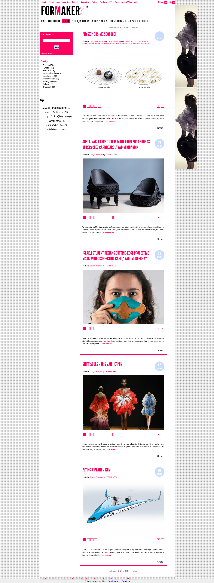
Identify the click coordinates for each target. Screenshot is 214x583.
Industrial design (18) (52, 73)
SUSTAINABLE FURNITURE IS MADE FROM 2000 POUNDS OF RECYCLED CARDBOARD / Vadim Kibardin (116, 144)
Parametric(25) (56, 120)
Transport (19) (49, 87)
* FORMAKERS (111, 155)
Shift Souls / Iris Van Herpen (102, 364)
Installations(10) (61, 107)
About (43, 2)
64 (130, 27)
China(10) (57, 116)
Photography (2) (50, 81)
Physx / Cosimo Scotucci (99, 34)
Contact (75, 2)
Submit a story (54, 2)
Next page (135, 27)
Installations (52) (50, 76)
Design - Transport (96, 477)
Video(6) (68, 117)
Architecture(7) (60, 112)
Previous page (113, 27)
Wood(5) (48, 112)
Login (171, 2)
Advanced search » (47, 53)
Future (130, 43)
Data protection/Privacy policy (126, 2)
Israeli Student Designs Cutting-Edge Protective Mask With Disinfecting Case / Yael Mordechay (115, 255)
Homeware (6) (49, 70)
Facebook (103, 2)
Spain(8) (46, 108)
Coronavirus (138, 41)
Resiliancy (117, 43)
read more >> (110, 121)
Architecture (54, 21)
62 (125, 27)
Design (66, 21)
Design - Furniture (96, 155)
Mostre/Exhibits (99, 21)
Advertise (65, 2)
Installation (145, 43)
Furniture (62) (48, 68)
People (145, 21)
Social (146, 41)
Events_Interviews (81, 21)
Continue (126, 581)
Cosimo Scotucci (114, 41)
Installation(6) (52, 129)
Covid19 (85, 43)
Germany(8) (52, 125)
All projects (134, 21)
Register (162, 2)
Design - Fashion (96, 266)
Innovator (136, 43)
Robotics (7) (48, 84)
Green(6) (63, 125)
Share (160, 128)
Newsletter (85, 2)
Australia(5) (45, 117)
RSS (110, 2)
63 (128, 27)
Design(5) (63, 129)
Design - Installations (97, 41)
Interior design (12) (51, 79)
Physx (91, 43)
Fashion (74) (48, 65)
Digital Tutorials (118, 21)
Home (43, 21)
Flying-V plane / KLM (96, 470)
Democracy (108, 43)
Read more (113, 581)
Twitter (94, 2)
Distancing (129, 41)
